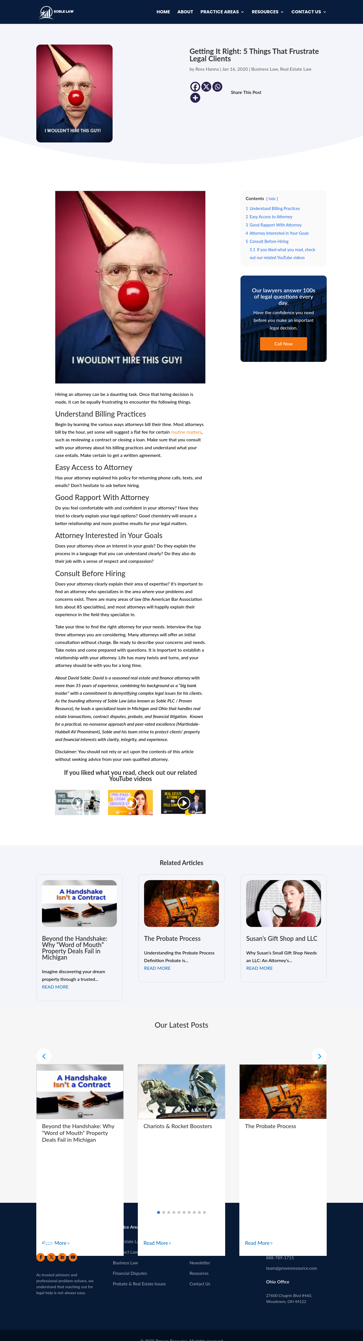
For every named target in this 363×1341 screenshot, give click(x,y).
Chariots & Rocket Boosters (177, 1125)
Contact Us (306, 12)
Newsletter (199, 1262)
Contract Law (125, 1251)
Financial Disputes (130, 1273)
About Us (198, 1241)
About (185, 12)
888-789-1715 (280, 1257)
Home (163, 12)
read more (55, 986)
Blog (193, 1251)
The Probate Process (172, 938)
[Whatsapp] (217, 87)
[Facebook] (195, 87)
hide (272, 198)
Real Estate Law (296, 69)
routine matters (186, 432)
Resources (265, 12)
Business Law (264, 69)
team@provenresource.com (291, 1268)
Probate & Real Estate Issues (139, 1283)
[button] (319, 1055)
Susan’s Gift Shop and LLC (281, 938)
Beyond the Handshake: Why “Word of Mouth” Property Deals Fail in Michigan (74, 948)
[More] (195, 98)
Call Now (284, 343)
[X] (206, 87)
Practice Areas (220, 12)
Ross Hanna (207, 69)
